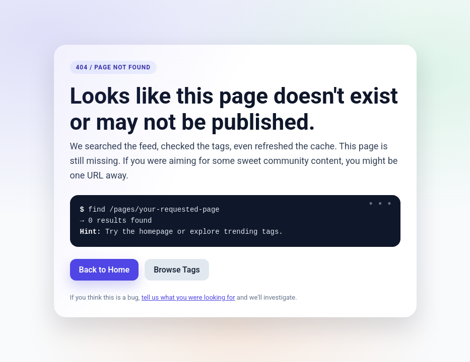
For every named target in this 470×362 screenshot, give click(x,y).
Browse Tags (177, 270)
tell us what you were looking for (188, 297)
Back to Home (104, 270)
